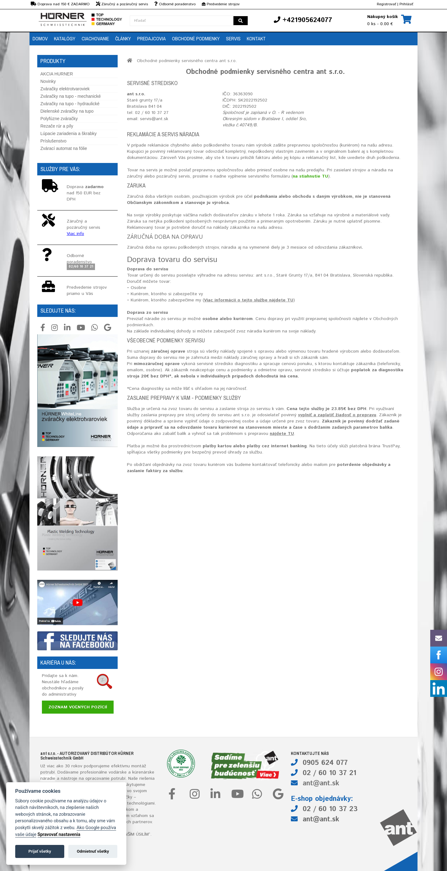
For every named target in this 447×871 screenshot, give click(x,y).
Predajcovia (151, 38)
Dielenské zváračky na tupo (66, 111)
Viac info (75, 234)
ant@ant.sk (321, 783)
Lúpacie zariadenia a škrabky (68, 133)
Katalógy (64, 38)
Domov (40, 38)
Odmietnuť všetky (93, 851)
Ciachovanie (95, 38)
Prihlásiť (406, 4)
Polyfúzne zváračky (59, 118)
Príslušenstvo (53, 140)
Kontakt (256, 38)
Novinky (48, 81)
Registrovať (386, 4)
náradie (47, 778)
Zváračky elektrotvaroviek (65, 88)
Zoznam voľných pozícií (77, 707)
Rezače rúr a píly (56, 126)
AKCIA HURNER (56, 73)
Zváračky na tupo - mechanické (70, 96)
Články (123, 38)
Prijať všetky (39, 851)
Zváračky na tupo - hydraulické (70, 103)
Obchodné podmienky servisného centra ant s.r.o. (187, 61)
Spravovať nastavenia (59, 834)
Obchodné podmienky (196, 38)
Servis (233, 38)
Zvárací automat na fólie (63, 148)
